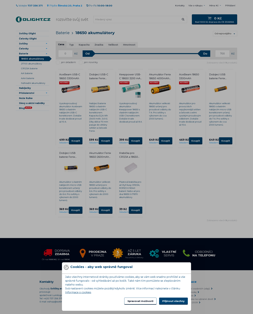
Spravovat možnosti (140, 301)
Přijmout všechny (173, 301)
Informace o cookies (78, 292)
